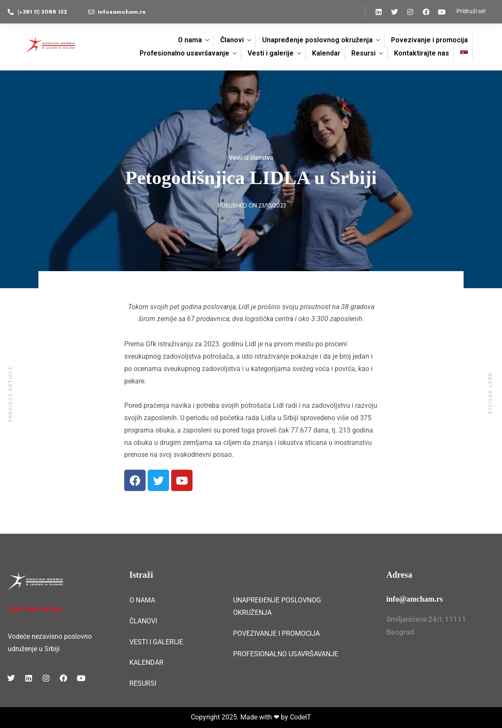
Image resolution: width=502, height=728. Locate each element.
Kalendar (326, 53)
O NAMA (142, 600)
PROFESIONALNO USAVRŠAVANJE (285, 654)
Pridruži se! (471, 11)
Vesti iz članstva (251, 157)
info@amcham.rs (414, 599)
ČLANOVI (143, 621)
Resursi (363, 53)
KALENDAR (146, 662)
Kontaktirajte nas (421, 53)
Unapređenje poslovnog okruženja (317, 40)
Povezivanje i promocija (429, 40)
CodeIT (300, 717)
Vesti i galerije (271, 53)
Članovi (232, 40)
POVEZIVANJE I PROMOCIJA (276, 633)
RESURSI (142, 683)
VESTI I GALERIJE (156, 642)
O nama (190, 40)
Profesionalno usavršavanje (184, 53)
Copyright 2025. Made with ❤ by (240, 717)
